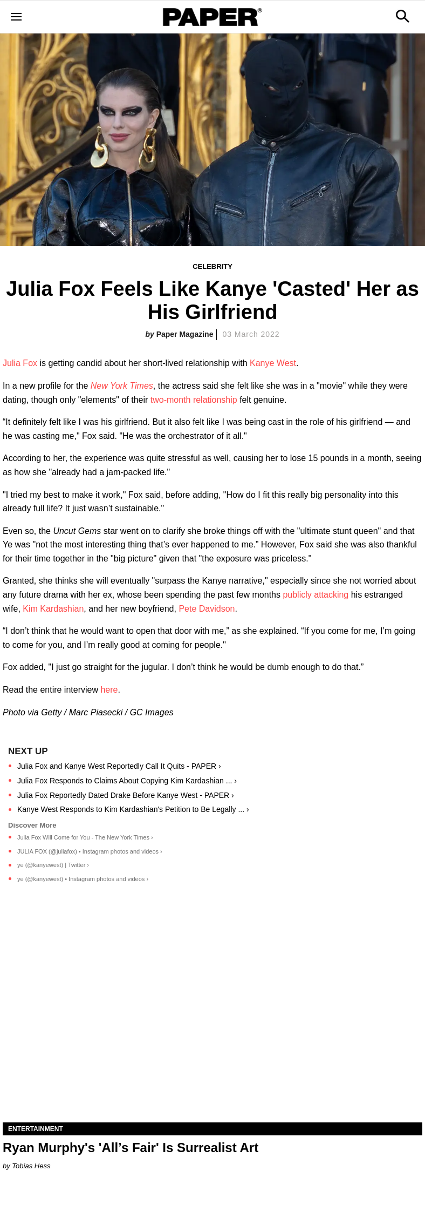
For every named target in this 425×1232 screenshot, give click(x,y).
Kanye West (273, 363)
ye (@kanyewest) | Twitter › (53, 865)
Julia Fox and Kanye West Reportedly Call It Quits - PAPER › (119, 766)
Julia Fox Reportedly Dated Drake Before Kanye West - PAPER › (125, 795)
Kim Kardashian (53, 608)
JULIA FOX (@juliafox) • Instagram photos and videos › (89, 851)
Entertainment (35, 1129)
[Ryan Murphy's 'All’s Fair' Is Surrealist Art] (212, 1017)
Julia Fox (20, 363)
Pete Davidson (207, 608)
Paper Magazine (185, 334)
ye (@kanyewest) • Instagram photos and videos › (82, 879)
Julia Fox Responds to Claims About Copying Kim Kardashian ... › (127, 780)
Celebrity (212, 266)
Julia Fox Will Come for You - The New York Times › (85, 837)
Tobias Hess (31, 1166)
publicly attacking (315, 594)
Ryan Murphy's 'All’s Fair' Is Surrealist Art (130, 1147)
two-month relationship (193, 399)
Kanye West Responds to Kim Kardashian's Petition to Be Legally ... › (133, 809)
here (109, 689)
